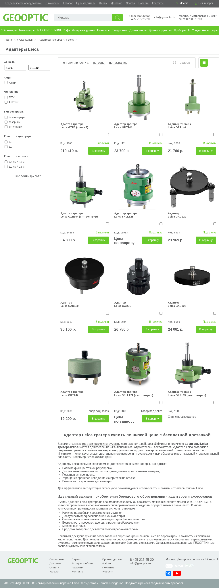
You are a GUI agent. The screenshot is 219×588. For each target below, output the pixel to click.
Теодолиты (119, 30)
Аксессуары (210, 30)
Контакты (158, 3)
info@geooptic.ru (164, 17)
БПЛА (58, 30)
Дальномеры (138, 30)
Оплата (130, 3)
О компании (52, 3)
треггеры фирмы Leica (188, 488)
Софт (66, 30)
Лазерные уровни (83, 30)
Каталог (68, 3)
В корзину (98, 150)
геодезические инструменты (101, 443)
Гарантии (77, 567)
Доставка (116, 3)
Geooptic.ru (25, 16)
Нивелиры (103, 30)
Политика (108, 567)
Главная (10, 39)
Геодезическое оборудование (23, 3)
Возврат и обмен (82, 563)
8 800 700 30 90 (139, 15)
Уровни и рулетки (160, 30)
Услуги (196, 30)
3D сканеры (9, 30)
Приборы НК (182, 30)
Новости (144, 3)
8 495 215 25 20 (139, 19)
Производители (85, 3)
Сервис (76, 559)
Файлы (103, 3)
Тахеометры (26, 30)
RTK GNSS (45, 30)
